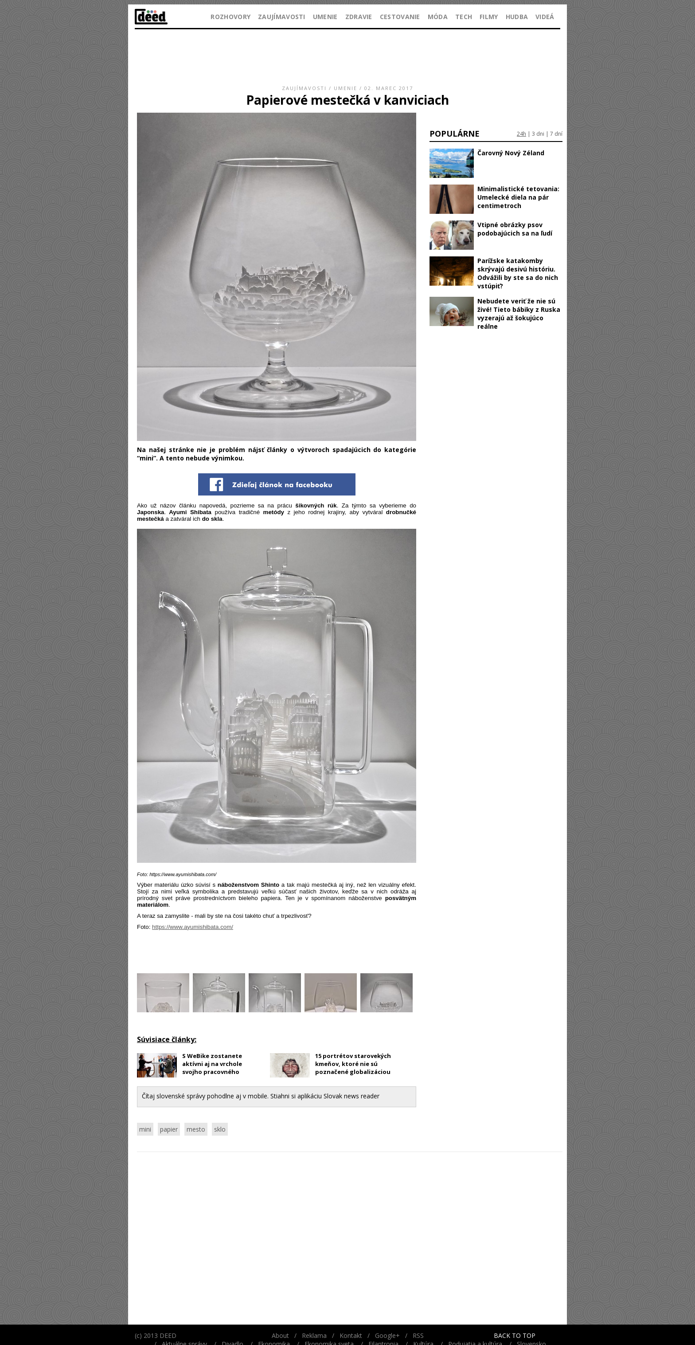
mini (145, 1129)
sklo (220, 1129)
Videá (544, 16)
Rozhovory (230, 16)
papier (169, 1129)
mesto (196, 1129)
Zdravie (358, 16)
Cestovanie (400, 16)
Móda (438, 16)
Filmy (489, 16)
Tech (463, 16)
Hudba (517, 16)
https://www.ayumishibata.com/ (192, 927)
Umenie (325, 16)
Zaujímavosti (281, 16)
